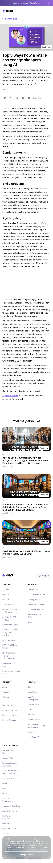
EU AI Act (6, 788)
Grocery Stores (34, 599)
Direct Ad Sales (8, 640)
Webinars (31, 715)
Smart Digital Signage (10, 625)
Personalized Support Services (11, 672)
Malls (30, 622)
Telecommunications (36, 604)
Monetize (6, 599)
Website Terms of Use (9, 751)
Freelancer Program (10, 715)
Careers (5, 697)
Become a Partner (9, 710)
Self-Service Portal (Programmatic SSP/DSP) (10, 632)
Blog (29, 687)
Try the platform (10, 395)
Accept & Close (26, 855)
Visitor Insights (8, 604)
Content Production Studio (10, 664)
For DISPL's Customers (6, 817)
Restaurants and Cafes (34, 615)
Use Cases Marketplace (33, 698)
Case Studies (33, 692)
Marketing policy (9, 828)
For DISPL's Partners (10, 811)
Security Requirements (7, 799)
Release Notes (34, 705)
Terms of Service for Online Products (10, 772)
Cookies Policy (30, 847)
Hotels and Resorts (35, 609)
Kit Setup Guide (34, 719)
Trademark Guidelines (11, 806)
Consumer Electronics (36, 594)
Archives (5, 833)
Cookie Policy (8, 758)
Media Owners (33, 590)
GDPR (4, 783)
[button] (48, 10)
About (4, 687)
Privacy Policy (8, 778)
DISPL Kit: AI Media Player (9, 646)
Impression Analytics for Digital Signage (10, 610)
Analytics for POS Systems (9, 618)
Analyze (5, 590)
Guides (30, 709)
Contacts (5, 692)
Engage (5, 594)
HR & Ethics (6, 824)
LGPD (4, 793)
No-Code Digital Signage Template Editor (8, 655)
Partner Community (9, 720)
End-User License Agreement (9, 764)
